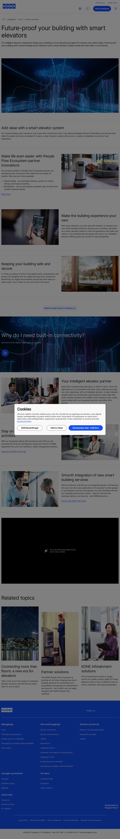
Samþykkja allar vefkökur (85, 428)
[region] (60, 419)
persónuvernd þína (24, 421)
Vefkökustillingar (30, 428)
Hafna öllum (56, 428)
